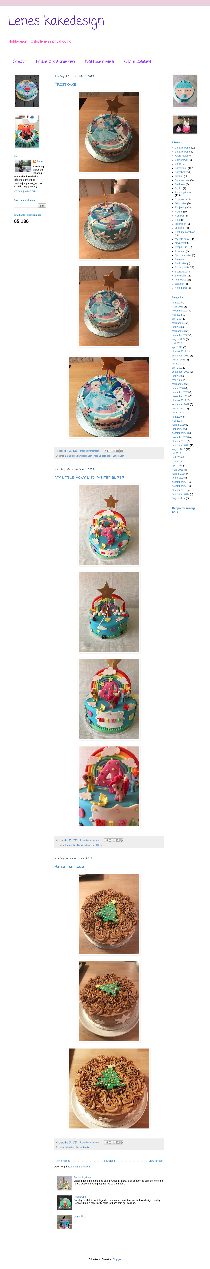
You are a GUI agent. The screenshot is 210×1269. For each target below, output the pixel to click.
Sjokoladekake (69, 867)
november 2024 (180, 310)
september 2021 (180, 355)
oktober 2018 (179, 441)
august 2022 (178, 339)
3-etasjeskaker (183, 151)
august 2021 (178, 359)
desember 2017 (180, 482)
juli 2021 (176, 363)
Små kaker (180, 263)
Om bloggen (137, 61)
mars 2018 (177, 469)
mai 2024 (177, 314)
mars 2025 (177, 306)
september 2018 (180, 445)
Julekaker (69, 1147)
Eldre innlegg (156, 1160)
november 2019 (180, 396)
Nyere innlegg (62, 1160)
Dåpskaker (180, 203)
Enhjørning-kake (82, 1177)
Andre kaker (181, 155)
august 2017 (178, 498)
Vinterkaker (118, 456)
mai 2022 (177, 343)
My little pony (99, 845)
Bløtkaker (180, 184)
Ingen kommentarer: (90, 451)
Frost (95, 456)
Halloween (180, 223)
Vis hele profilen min (25, 191)
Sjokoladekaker (82, 1147)
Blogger (117, 1259)
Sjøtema (179, 259)
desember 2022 (180, 335)
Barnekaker (70, 456)
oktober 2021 (179, 351)
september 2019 (180, 404)
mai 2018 (177, 461)
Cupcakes (180, 199)
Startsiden (109, 1160)
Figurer (179, 211)
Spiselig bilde (105, 456)
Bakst (178, 164)
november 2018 (180, 437)
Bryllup (178, 188)
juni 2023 (177, 327)
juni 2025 (177, 302)
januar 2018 (178, 477)
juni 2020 (177, 376)
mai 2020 (177, 380)
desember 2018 (180, 433)
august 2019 (178, 408)
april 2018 (177, 465)
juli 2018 (176, 453)
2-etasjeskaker (183, 147)
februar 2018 (179, 473)
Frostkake (65, 84)
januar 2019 (178, 429)
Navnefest (180, 243)
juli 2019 (176, 412)
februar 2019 (179, 424)
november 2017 (180, 486)
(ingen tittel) (80, 1216)
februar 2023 (179, 331)
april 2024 (177, 318)
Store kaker (181, 275)
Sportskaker (181, 271)
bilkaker (179, 176)
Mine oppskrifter (55, 61)
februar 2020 (179, 384)
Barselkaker (181, 172)
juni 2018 (177, 457)
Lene (40, 161)
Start (19, 61)
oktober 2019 (179, 400)
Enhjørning (181, 207)
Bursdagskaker (84, 456)
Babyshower (181, 160)
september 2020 (180, 371)
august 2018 (178, 449)
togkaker (179, 283)
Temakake (180, 279)
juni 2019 (177, 416)
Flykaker (179, 215)
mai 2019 (177, 420)
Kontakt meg (99, 61)
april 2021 (177, 367)
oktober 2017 (179, 490)
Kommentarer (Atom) (79, 1166)
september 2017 (180, 494)
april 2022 (177, 347)
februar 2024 (179, 323)
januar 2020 (178, 388)
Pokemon (180, 251)
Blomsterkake (182, 180)
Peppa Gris (80, 1196)
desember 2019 (180, 392)
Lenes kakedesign (56, 21)
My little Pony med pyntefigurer (89, 477)
